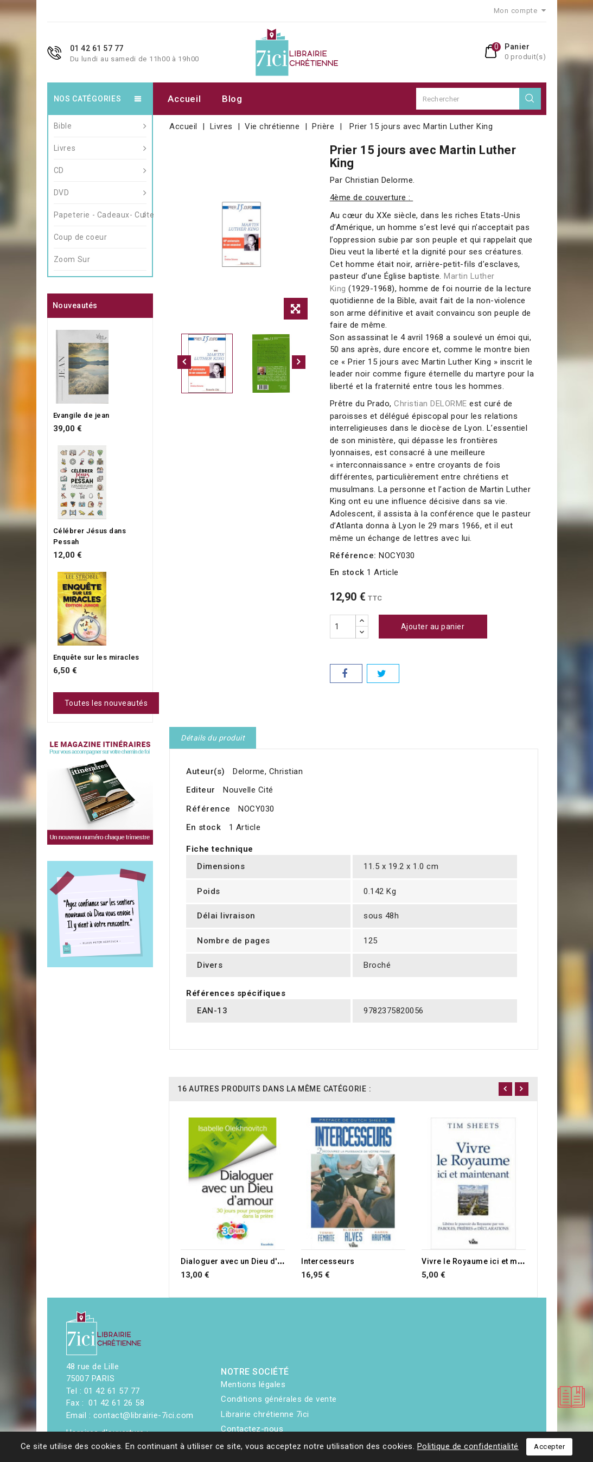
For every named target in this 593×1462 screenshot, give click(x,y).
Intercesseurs (328, 1261)
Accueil (184, 98)
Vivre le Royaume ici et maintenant (487, 1261)
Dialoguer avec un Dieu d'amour (241, 1261)
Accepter (549, 1446)
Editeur (200, 790)
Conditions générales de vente (279, 1399)
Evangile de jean (81, 415)
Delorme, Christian (268, 771)
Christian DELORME (431, 403)
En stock (347, 572)
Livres (100, 148)
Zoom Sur (72, 259)
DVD (100, 193)
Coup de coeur (80, 237)
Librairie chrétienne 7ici (265, 1414)
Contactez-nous (252, 1429)
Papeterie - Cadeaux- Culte (100, 215)
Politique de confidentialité (468, 1446)
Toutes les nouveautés (106, 703)
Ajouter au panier (433, 626)
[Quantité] (343, 627)
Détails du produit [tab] (213, 737)
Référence (208, 809)
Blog (232, 98)
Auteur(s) (205, 771)
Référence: (353, 555)
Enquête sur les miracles (96, 657)
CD (100, 170)
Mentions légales (253, 1384)
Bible (100, 126)
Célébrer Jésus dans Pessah (89, 536)
